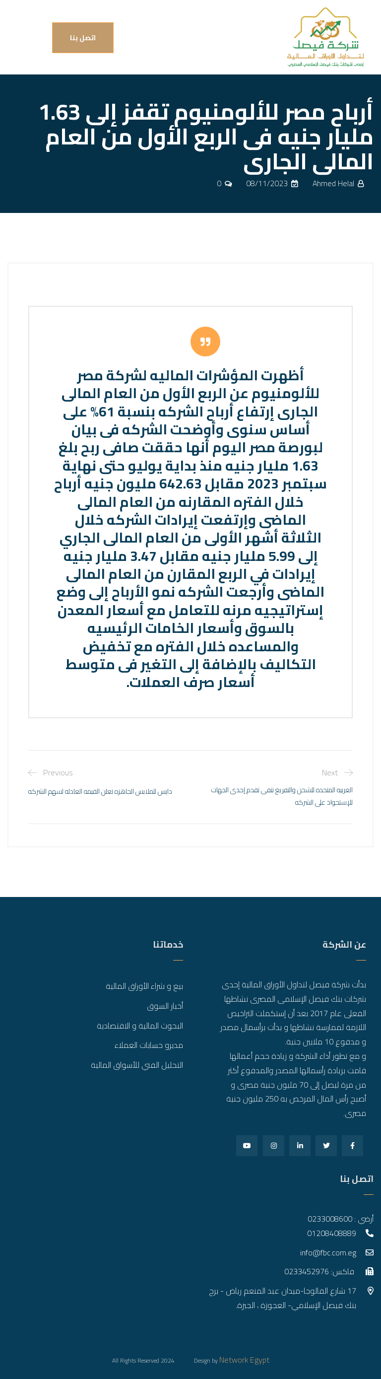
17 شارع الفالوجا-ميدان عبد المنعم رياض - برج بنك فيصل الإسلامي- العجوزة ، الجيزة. (282, 1297)
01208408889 (331, 1233)
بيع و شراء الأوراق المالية (144, 985)
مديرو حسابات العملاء (149, 1044)
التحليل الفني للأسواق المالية (137, 1064)
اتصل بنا (83, 37)
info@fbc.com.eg (328, 1252)
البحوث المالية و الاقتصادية (140, 1025)
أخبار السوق (165, 1005)
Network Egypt (244, 1359)
